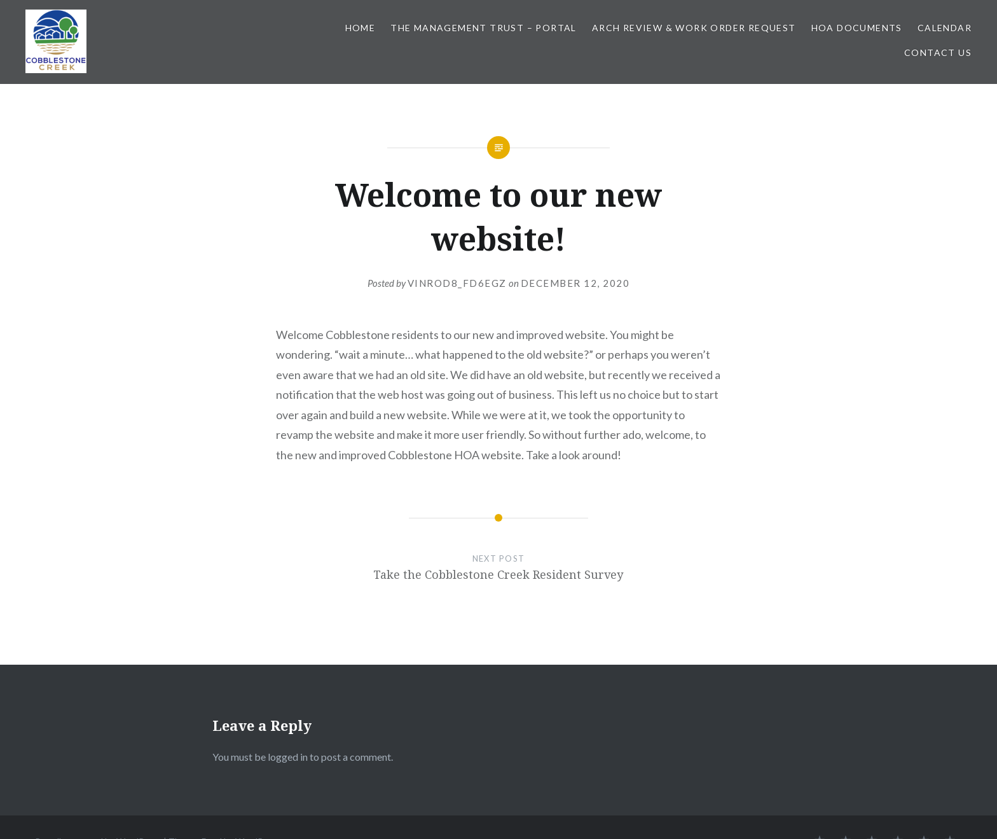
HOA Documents (856, 27)
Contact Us (938, 52)
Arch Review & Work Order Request (694, 27)
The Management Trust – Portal (483, 27)
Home (360, 27)
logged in (288, 757)
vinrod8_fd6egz (457, 283)
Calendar (945, 27)
